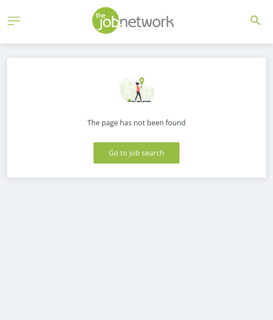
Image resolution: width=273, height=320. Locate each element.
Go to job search (136, 153)
